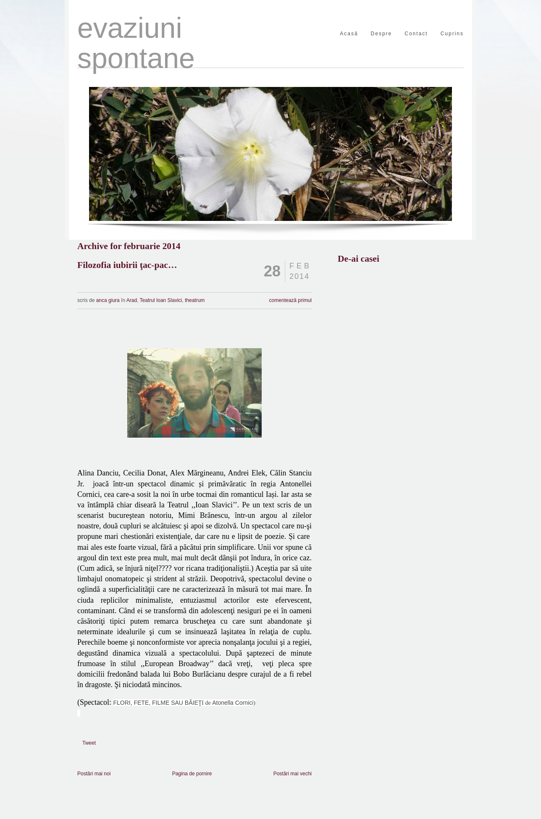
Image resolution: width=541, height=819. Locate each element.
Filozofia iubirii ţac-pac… (127, 265)
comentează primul (290, 300)
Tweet (89, 743)
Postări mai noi (93, 774)
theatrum (195, 300)
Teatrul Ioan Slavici (161, 300)
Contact (416, 34)
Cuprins (452, 34)
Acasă (349, 34)
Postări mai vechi (292, 774)
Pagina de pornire (192, 774)
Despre (381, 34)
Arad (131, 300)
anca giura (108, 300)
